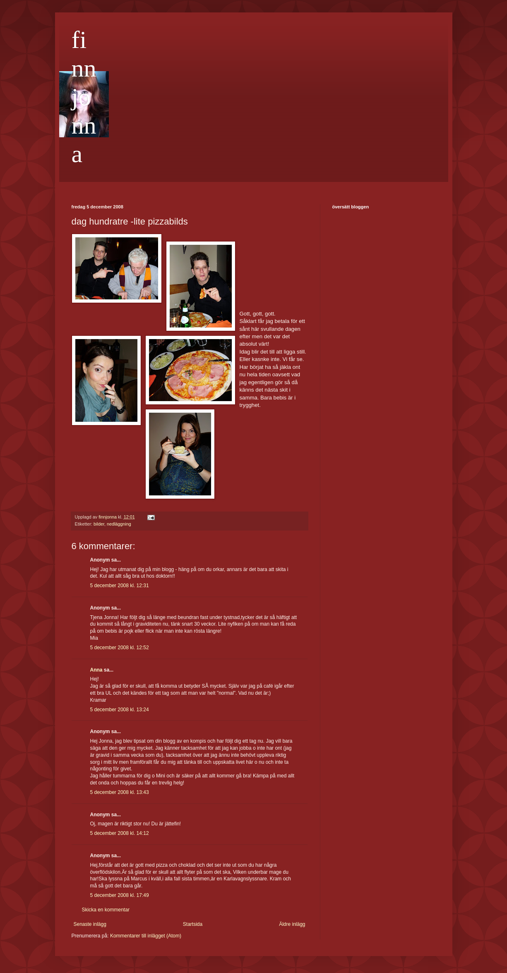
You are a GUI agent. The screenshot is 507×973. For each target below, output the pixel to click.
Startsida (192, 924)
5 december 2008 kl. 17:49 (119, 895)
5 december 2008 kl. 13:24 (119, 709)
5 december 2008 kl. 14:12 (119, 833)
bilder (99, 523)
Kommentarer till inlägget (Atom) (145, 936)
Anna (96, 670)
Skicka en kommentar (106, 910)
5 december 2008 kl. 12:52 (119, 647)
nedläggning (119, 523)
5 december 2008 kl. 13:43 (119, 792)
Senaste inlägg (90, 924)
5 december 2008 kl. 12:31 (119, 585)
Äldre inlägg (292, 924)
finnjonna (84, 96)
